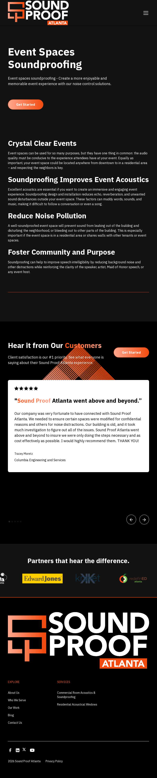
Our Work (13, 708)
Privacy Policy (54, 761)
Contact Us (15, 723)
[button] (145, 13)
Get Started (25, 104)
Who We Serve (17, 700)
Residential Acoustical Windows (77, 704)
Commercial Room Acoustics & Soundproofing (76, 695)
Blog (11, 715)
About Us (13, 693)
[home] (38, 13)
